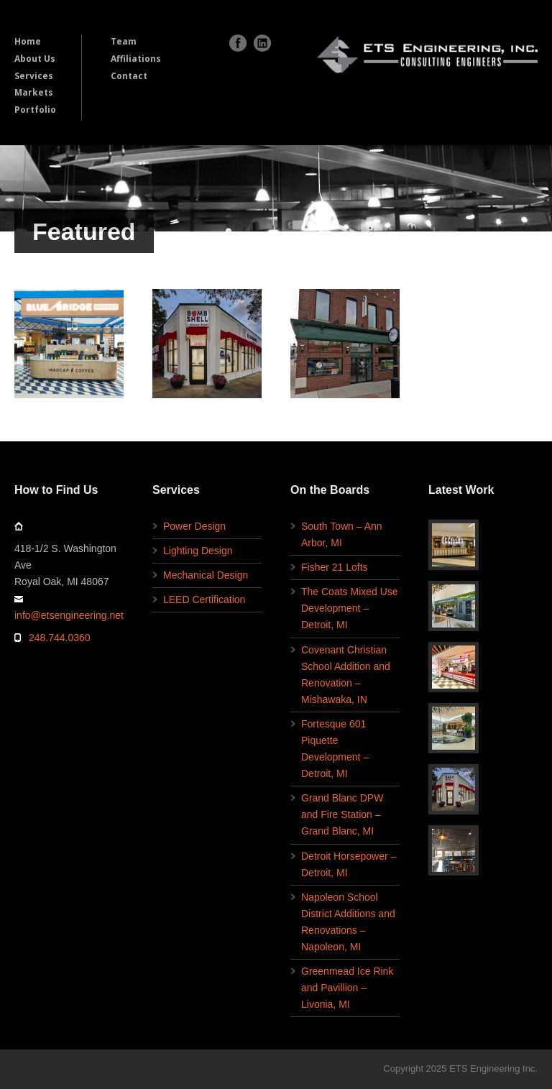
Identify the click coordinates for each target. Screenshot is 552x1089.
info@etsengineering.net (69, 615)
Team (124, 41)
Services (33, 76)
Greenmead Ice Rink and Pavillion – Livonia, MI (347, 987)
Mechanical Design (205, 575)
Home (27, 41)
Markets (33, 92)
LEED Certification (204, 599)
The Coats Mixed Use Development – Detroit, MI (349, 608)
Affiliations (136, 58)
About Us (34, 58)
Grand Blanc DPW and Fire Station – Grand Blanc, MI (342, 814)
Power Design (194, 526)
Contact (129, 76)
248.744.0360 (60, 637)
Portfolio (35, 110)
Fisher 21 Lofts (334, 567)
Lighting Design (198, 550)
